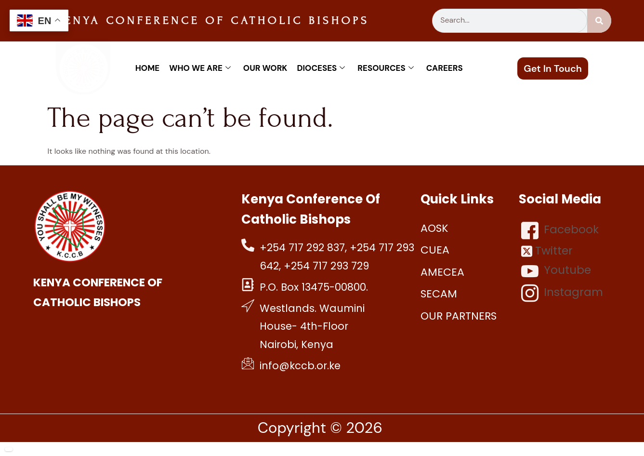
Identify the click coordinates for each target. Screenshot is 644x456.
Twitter (547, 251)
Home (147, 68)
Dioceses (321, 68)
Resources (385, 68)
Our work (265, 68)
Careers (444, 68)
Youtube (556, 271)
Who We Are (200, 68)
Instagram (562, 293)
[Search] (599, 21)
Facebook (560, 230)
